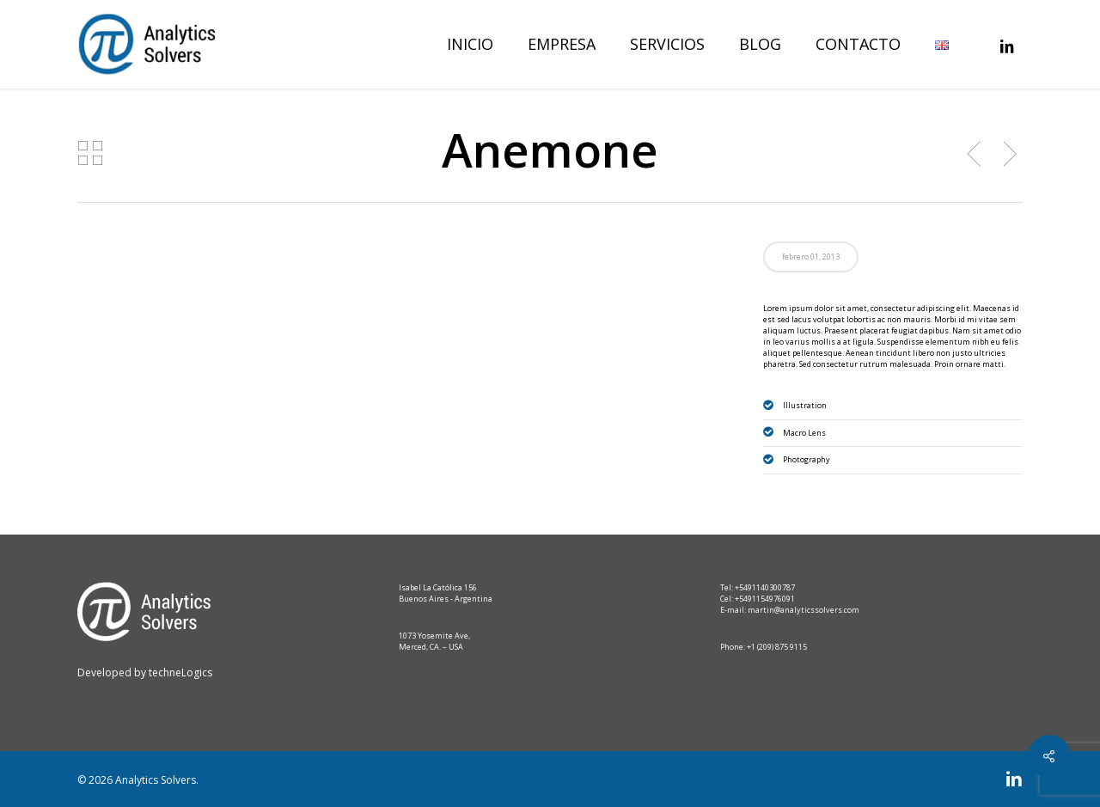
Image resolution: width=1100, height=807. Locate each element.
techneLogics (179, 672)
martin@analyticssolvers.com (803, 609)
